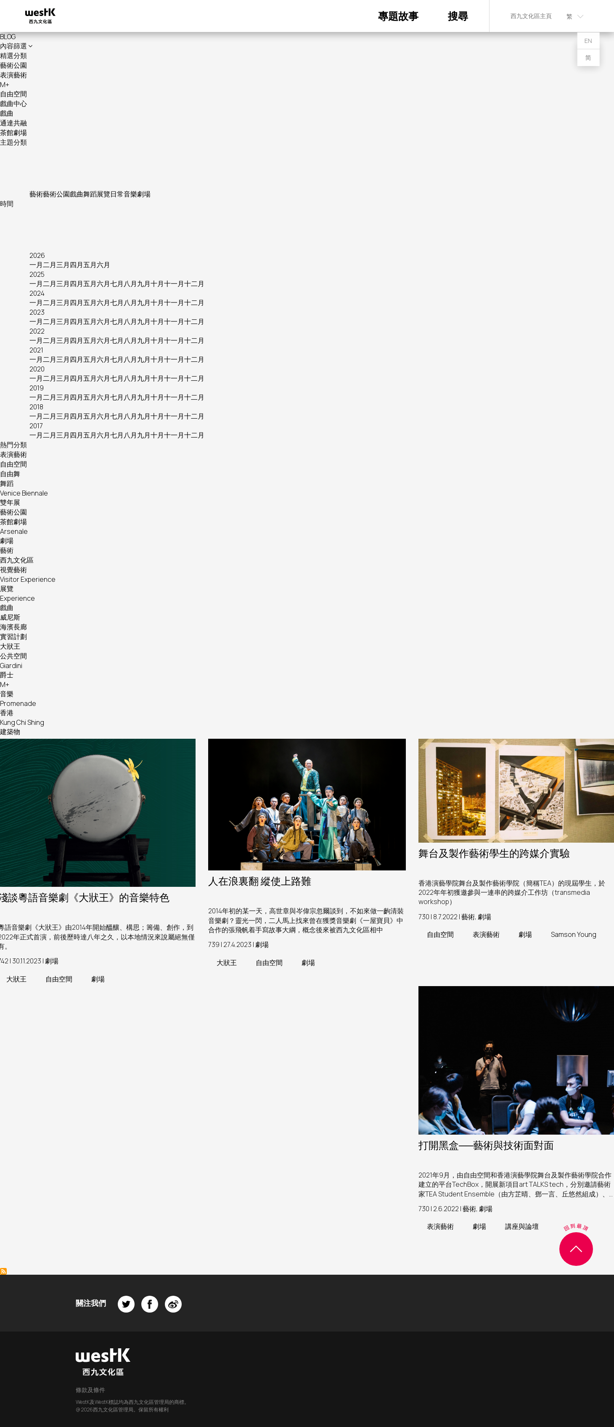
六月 (103, 264)
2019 (36, 388)
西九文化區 (17, 560)
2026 (37, 255)
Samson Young (573, 934)
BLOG (8, 36)
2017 (36, 425)
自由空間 (13, 93)
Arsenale (14, 531)
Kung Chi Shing (22, 722)
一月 (36, 264)
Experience (17, 598)
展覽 (103, 194)
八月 (130, 283)
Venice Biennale (24, 493)
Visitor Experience (28, 579)
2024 (37, 293)
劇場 (144, 194)
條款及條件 (90, 1390)
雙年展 (10, 502)
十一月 (174, 283)
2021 (36, 350)
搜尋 (458, 16)
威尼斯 (10, 617)
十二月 (194, 283)
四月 (76, 264)
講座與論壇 (522, 1226)
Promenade (18, 703)
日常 (117, 194)
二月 (49, 264)
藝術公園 (13, 65)
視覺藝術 (13, 569)
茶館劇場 (13, 132)
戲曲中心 (13, 103)
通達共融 (13, 122)
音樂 (130, 194)
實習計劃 (13, 636)
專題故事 (398, 16)
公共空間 (13, 655)
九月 (144, 283)
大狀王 (10, 646)
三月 (63, 264)
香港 (6, 712)
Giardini (11, 665)
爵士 (6, 674)
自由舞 (10, 473)
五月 (90, 264)
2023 (37, 312)
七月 (117, 283)
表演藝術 (13, 75)
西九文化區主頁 (531, 16)
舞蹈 (90, 194)
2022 (37, 331)
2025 (37, 274)
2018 (36, 406)
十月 (157, 283)
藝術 (36, 194)
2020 (37, 369)
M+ (4, 84)
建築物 (10, 731)
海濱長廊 (13, 626)
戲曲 (6, 113)
